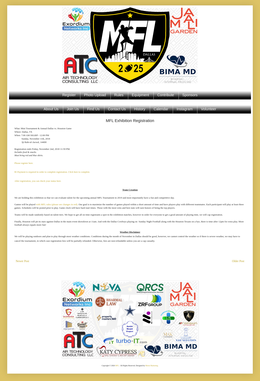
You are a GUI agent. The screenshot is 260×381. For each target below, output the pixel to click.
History (139, 109)
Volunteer (208, 109)
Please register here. (23, 163)
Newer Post (22, 261)
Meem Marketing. (151, 366)
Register (69, 95)
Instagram (185, 109)
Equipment (140, 95)
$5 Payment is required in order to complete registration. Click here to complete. (52, 172)
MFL (117, 366)
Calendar (161, 109)
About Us (51, 109)
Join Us (73, 109)
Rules (119, 95)
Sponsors (190, 95)
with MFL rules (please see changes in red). (57, 204)
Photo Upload (95, 95)
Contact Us (117, 109)
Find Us (93, 109)
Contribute (165, 95)
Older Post (238, 261)
